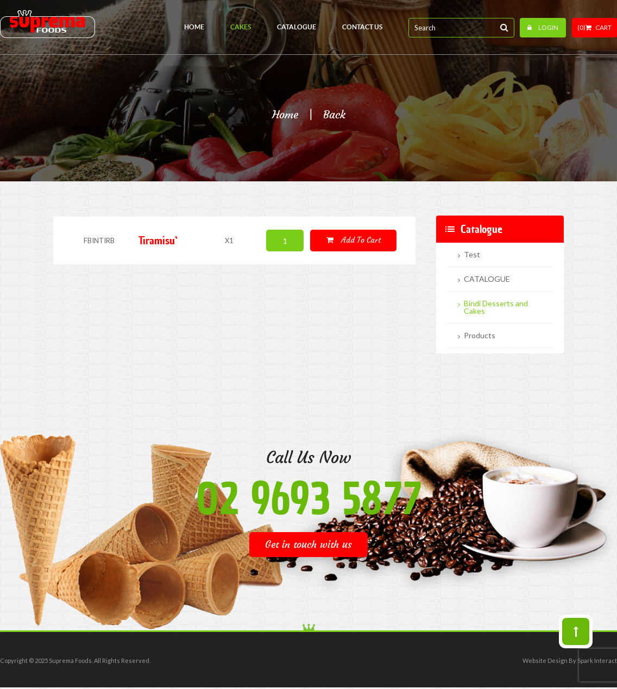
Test (472, 254)
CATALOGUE (487, 279)
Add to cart (353, 240)
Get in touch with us (308, 544)
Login (542, 27)
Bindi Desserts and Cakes (496, 307)
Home (285, 115)
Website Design (545, 660)
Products (479, 335)
